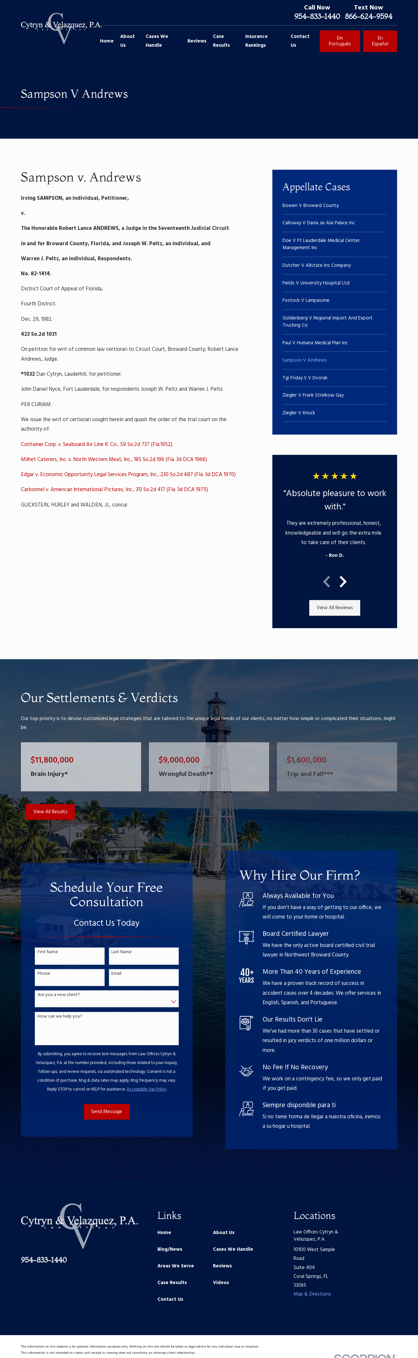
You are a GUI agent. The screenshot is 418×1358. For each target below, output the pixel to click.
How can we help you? (51, 1017)
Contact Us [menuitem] (300, 41)
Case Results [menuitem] (221, 41)
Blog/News (169, 1249)
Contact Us (170, 1299)
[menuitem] (334, 206)
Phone (35, 974)
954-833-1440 (317, 16)
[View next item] (343, 582)
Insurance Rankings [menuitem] (256, 41)
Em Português (340, 41)
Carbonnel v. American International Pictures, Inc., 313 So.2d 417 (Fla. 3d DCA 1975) (114, 490)
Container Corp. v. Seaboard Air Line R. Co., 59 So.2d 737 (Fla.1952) (96, 444)
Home (164, 1233)
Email (109, 974)
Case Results (172, 1283)
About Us (223, 1233)
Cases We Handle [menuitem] (157, 41)
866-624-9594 (368, 16)
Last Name (114, 952)
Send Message (98, 1112)
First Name (39, 952)
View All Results (50, 812)
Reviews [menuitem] (196, 41)
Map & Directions (312, 1294)
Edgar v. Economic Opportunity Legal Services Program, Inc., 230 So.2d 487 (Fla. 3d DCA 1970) (128, 475)
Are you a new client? (50, 995)
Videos (221, 1283)
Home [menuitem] (107, 41)
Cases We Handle (233, 1249)
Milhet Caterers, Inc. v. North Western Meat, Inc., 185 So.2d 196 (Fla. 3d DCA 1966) (114, 460)
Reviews (222, 1266)
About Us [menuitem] (127, 41)
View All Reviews (335, 608)
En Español (380, 41)
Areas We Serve (175, 1266)
